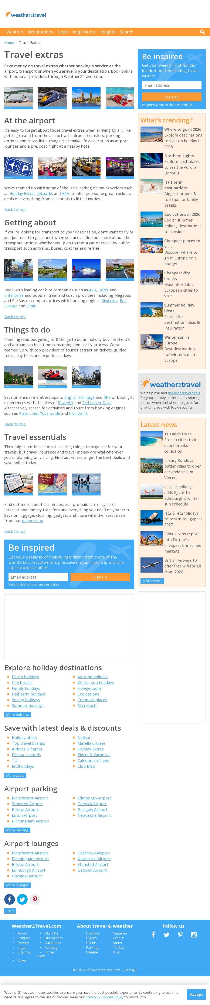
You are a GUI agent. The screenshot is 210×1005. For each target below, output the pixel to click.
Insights (107, 32)
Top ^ (10, 940)
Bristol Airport (25, 838)
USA (116, 981)
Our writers (53, 966)
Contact (24, 966)
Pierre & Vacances (94, 783)
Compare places (92, 728)
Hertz (103, 307)
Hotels (91, 971)
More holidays (17, 743)
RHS (107, 420)
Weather (15, 32)
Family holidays (26, 717)
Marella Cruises (92, 772)
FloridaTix (78, 436)
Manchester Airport (30, 826)
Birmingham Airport (30, 849)
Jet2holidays (23, 795)
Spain (117, 971)
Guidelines (52, 971)
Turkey (118, 976)
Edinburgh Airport (94, 826)
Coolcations (88, 722)
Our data (51, 962)
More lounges (17, 913)
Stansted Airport (27, 832)
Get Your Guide (46, 436)
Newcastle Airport (94, 844)
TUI (15, 789)
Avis (92, 307)
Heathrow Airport (94, 881)
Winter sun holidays (96, 711)
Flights (91, 966)
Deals (63, 32)
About (22, 962)
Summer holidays (28, 734)
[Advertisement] (128, 13)
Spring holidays (26, 728)
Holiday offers (24, 766)
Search (126, 32)
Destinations (40, 32)
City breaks (22, 711)
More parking (17, 859)
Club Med (86, 795)
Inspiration (84, 32)
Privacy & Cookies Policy (104, 997)
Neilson (84, 766)
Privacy (23, 971)
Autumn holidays (93, 705)
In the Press (45, 983)
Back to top (15, 220)
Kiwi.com (110, 317)
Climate (92, 981)
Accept (196, 994)
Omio (31, 323)
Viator (24, 436)
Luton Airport (24, 844)
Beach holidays (25, 705)
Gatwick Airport (92, 832)
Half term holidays (29, 722)
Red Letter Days (96, 425)
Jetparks (45, 204)
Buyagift (65, 425)
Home (9, 42)
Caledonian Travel (94, 789)
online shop (32, 549)
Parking (92, 976)
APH (65, 204)
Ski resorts (87, 734)
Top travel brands (28, 772)
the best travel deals (184, 393)
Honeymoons (90, 717)
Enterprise (14, 312)
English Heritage (79, 420)
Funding (50, 976)
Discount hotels (26, 783)
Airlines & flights (27, 777)
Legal (22, 976)
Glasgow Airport (93, 838)
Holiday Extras (22, 204)
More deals (15, 804)
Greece (118, 966)
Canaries (120, 962)
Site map (24, 981)
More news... (152, 581)
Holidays (93, 962)
